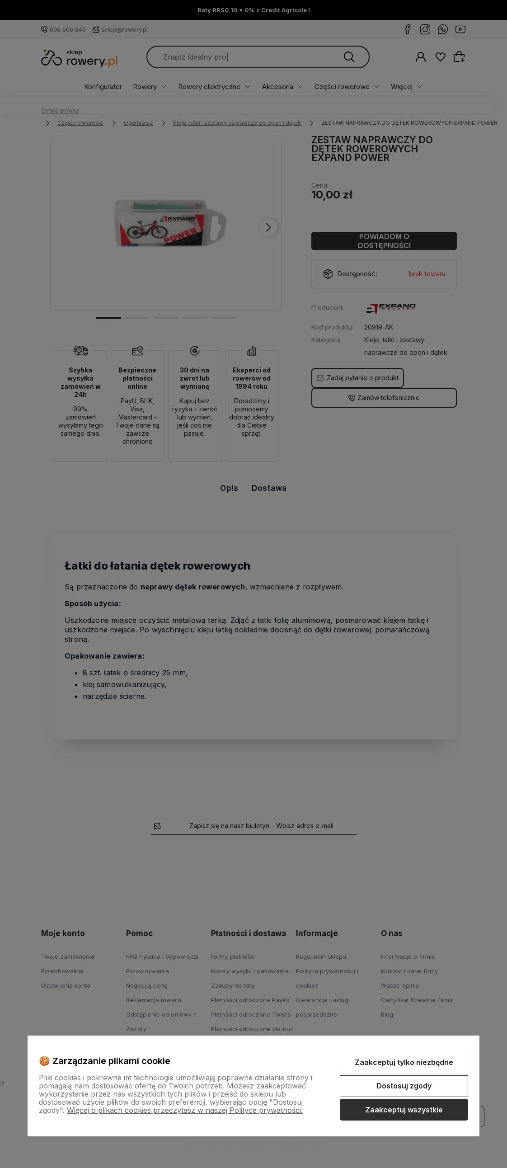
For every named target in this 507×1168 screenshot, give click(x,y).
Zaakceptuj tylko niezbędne (404, 1062)
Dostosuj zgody (404, 1085)
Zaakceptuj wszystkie (404, 1109)
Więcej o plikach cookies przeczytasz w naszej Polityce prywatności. (185, 1110)
